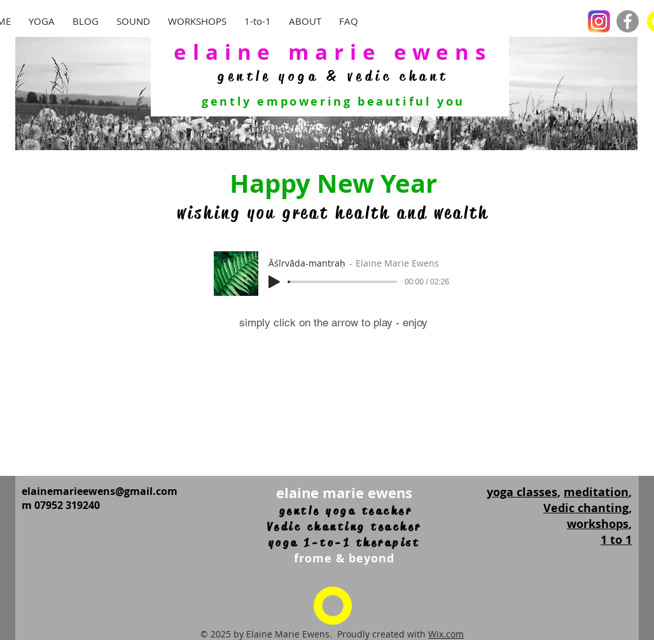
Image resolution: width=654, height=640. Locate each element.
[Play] (274, 281)
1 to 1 (616, 540)
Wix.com (446, 634)
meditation (596, 492)
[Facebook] (627, 21)
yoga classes (522, 492)
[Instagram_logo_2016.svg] (599, 21)
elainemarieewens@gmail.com (99, 491)
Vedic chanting (586, 508)
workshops (598, 524)
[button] (133, 21)
